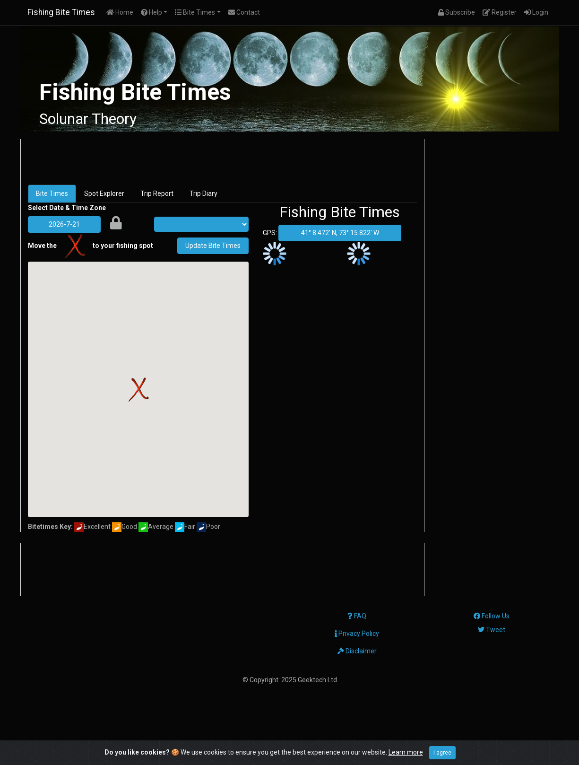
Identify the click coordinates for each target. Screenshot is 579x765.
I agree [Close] (442, 752)
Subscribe (458, 11)
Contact (244, 12)
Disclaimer (357, 651)
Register (501, 11)
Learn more (406, 752)
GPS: (270, 233)
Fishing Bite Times (61, 12)
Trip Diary (203, 193)
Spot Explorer (104, 193)
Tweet (491, 629)
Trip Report (156, 193)
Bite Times (52, 193)
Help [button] (151, 12)
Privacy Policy (357, 633)
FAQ (356, 616)
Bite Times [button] (195, 12)
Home (121, 11)
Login (538, 11)
